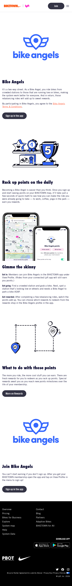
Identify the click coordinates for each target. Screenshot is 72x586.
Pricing (5, 513)
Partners (40, 517)
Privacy (46, 573)
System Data (8, 533)
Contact (40, 509)
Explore (6, 521)
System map (8, 525)
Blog (38, 513)
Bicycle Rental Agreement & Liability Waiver (24, 573)
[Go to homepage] (17, 6)
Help (4, 529)
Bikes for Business (11, 517)
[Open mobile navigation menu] (67, 6)
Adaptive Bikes (43, 521)
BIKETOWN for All (45, 525)
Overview (6, 509)
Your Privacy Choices (59, 573)
